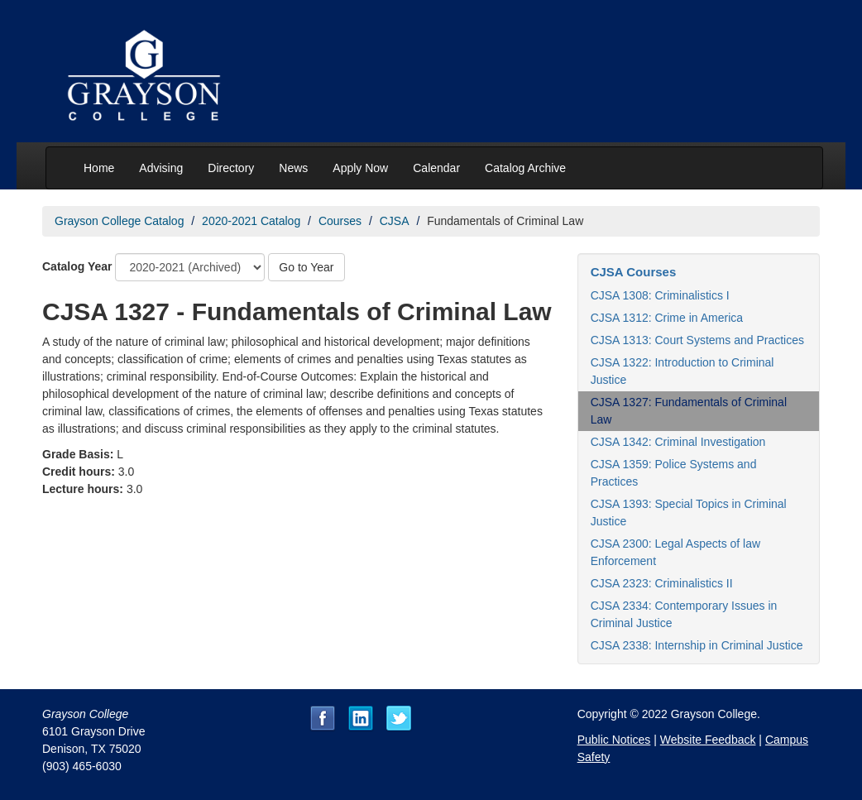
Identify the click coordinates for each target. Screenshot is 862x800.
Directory (231, 168)
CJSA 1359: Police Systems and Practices (674, 472)
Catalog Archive (525, 168)
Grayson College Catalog (119, 221)
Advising (161, 168)
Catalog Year (77, 266)
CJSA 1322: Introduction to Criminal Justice (682, 371)
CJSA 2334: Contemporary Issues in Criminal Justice (684, 614)
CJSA (394, 221)
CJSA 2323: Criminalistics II (662, 583)
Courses (340, 221)
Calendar (436, 168)
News (293, 168)
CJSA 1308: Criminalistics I (660, 295)
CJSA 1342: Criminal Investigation (678, 441)
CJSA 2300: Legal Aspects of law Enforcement (675, 552)
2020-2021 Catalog (251, 221)
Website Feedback (708, 739)
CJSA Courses (634, 272)
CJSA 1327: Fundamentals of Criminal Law (689, 410)
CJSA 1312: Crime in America (667, 317)
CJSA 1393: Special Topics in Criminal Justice (689, 512)
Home (99, 168)
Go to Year (306, 267)
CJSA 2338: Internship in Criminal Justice (697, 645)
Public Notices (614, 739)
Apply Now (360, 168)
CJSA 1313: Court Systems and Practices (697, 340)
